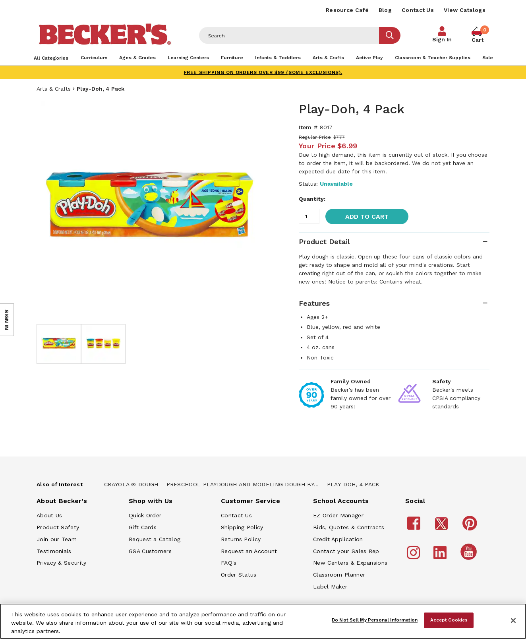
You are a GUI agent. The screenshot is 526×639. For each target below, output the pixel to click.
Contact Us (418, 10)
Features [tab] (314, 303)
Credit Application (338, 539)
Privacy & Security (61, 562)
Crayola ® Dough (131, 484)
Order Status (239, 574)
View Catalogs (464, 10)
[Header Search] (289, 35)
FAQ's (229, 562)
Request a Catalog (154, 539)
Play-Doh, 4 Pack (353, 484)
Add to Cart (367, 216)
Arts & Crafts (54, 88)
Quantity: (312, 199)
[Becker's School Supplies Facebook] (415, 527)
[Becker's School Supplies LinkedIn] (441, 556)
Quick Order (145, 515)
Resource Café (347, 10)
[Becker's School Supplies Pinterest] (471, 527)
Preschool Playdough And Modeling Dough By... (242, 484)
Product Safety (58, 527)
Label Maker (330, 586)
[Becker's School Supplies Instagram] (414, 556)
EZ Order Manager (338, 515)
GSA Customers (150, 551)
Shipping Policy (242, 527)
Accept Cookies (449, 620)
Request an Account (249, 551)
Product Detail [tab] (324, 241)
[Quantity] (309, 216)
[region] (263, 621)
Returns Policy (241, 539)
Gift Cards (143, 527)
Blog (385, 10)
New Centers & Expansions (350, 562)
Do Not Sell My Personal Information (375, 620)
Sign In (442, 39)
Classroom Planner (339, 574)
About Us (49, 515)
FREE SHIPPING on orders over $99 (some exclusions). (263, 72)
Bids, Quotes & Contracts (348, 527)
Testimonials (54, 551)
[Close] (513, 620)
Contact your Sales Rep (346, 551)
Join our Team (57, 539)
